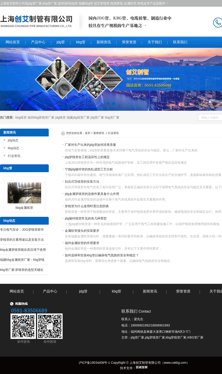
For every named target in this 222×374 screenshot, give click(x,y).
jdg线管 (60, 117)
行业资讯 (14, 156)
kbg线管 (21, 117)
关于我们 (155, 42)
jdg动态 (13, 140)
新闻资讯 (104, 42)
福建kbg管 (86, 3)
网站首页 (13, 42)
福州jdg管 (71, 3)
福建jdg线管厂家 (78, 117)
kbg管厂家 (50, 3)
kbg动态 (13, 148)
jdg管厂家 (35, 3)
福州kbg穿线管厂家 (41, 117)
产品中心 (38, 42)
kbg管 (80, 42)
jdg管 (61, 42)
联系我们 (180, 42)
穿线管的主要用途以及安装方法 (22, 239)
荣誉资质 (129, 42)
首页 (87, 133)
